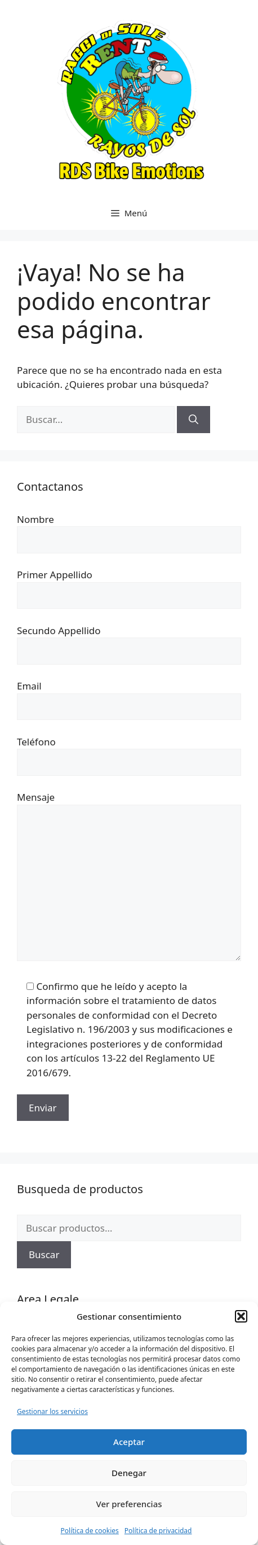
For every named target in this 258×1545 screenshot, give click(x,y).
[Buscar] (193, 419)
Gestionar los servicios (52, 1411)
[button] (241, 1316)
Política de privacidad (158, 1530)
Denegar (129, 1472)
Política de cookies (90, 1530)
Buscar (44, 1254)
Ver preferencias (129, 1503)
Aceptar (129, 1441)
